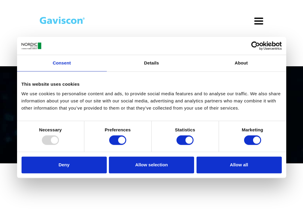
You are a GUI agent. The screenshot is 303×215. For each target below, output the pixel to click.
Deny (64, 164)
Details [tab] (151, 62)
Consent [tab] (62, 62)
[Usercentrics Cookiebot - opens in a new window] (255, 45)
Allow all (239, 164)
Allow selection (151, 164)
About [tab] (241, 62)
